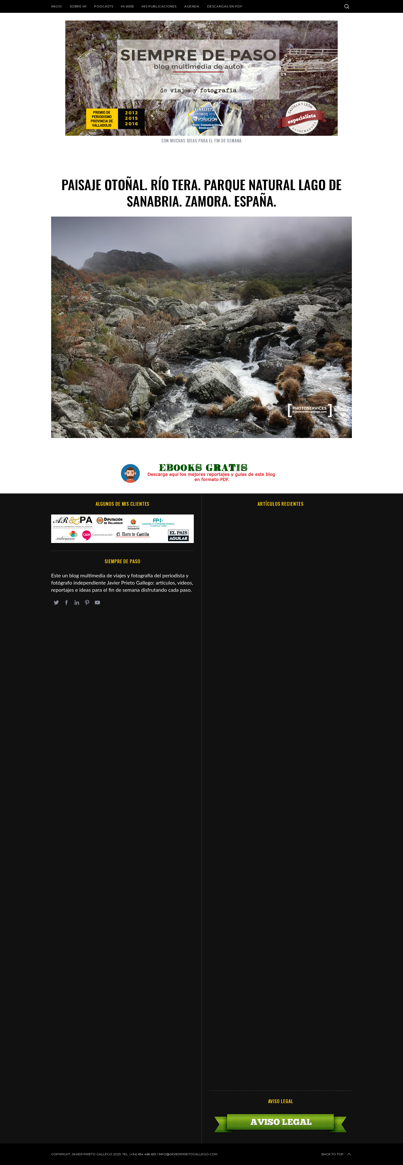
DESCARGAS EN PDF (224, 6)
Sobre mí (78, 6)
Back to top (337, 1154)
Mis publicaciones (159, 6)
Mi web (127, 6)
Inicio (56, 6)
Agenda (191, 6)
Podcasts (103, 6)
